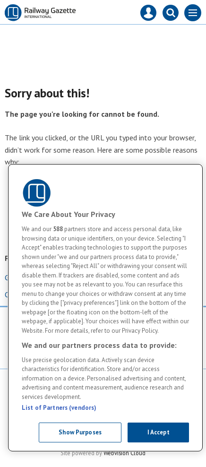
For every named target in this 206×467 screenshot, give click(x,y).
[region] (105, 308)
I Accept (158, 432)
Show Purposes (80, 432)
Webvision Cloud (124, 453)
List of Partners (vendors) (59, 408)
